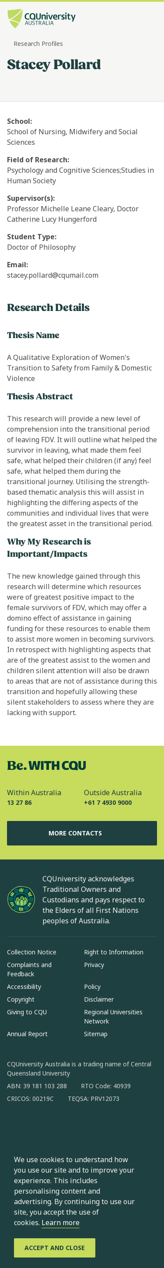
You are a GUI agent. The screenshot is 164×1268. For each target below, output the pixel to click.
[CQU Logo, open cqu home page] (41, 19)
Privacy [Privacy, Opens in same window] (94, 965)
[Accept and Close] (54, 1248)
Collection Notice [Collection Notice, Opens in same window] (31, 952)
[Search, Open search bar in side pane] (134, 19)
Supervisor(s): (31, 198)
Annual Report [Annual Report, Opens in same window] (27, 1034)
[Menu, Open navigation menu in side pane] (149, 19)
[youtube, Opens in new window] (107, 1126)
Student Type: (31, 236)
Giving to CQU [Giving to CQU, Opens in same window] (27, 1012)
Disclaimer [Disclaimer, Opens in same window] (99, 999)
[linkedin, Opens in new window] (62, 1126)
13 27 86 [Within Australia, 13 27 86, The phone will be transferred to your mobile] (19, 802)
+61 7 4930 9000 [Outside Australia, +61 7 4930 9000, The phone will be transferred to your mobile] (108, 802)
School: (19, 121)
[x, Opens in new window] (84, 1126)
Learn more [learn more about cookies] (61, 1222)
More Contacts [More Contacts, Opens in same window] (82, 833)
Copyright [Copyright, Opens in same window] (21, 999)
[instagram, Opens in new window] (39, 1126)
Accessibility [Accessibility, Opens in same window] (24, 986)
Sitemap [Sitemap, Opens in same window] (96, 1034)
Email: (17, 264)
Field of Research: (38, 159)
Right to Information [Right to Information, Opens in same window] (113, 952)
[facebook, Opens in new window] (16, 1126)
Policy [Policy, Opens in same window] (92, 986)
